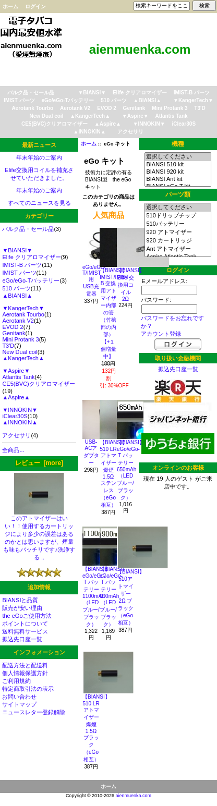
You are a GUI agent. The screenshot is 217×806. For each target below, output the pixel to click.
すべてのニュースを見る (39, 203)
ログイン (35, 6)
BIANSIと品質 (20, 600)
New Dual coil (46, 116)
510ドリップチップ (177, 216)
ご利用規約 (16, 681)
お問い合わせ (19, 696)
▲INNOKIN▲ (90, 132)
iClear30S (184, 124)
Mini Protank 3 (169, 108)
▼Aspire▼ (135, 116)
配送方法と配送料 (25, 665)
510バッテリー (177, 224)
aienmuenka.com (134, 795)
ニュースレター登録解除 (33, 712)
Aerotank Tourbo (32, 108)
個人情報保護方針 (25, 673)
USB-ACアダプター (91, 452)
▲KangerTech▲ (90, 116)
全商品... (13, 450)
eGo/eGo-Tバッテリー (67, 100)
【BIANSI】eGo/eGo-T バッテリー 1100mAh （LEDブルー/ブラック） (96, 596)
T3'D (199, 108)
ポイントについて (25, 623)
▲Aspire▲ (107, 124)
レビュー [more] (39, 463)
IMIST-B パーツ (192, 92)
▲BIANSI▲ (148, 100)
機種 (178, 144)
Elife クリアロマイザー (140, 92)
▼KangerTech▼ (193, 100)
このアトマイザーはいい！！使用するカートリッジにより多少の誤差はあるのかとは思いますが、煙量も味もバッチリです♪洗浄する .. (39, 534)
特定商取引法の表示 (28, 689)
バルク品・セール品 (30, 92)
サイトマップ (19, 704)
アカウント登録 (161, 334)
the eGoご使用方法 (26, 616)
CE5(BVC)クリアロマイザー (54, 124)
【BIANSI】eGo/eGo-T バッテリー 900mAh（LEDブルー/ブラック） (113, 596)
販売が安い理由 (22, 608)
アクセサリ (130, 132)
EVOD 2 (106, 108)
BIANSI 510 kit (177, 164)
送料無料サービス (25, 631)
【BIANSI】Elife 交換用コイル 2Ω (130, 284)
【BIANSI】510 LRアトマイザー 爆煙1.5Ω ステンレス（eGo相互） (113, 473)
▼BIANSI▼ (92, 92)
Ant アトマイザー (177, 249)
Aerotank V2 (75, 108)
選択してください (177, 157)
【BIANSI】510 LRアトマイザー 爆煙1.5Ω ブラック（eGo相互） (96, 728)
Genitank (134, 108)
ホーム (10, 6)
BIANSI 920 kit (177, 172)
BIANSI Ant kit (177, 179)
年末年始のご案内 (39, 157)
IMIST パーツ (19, 100)
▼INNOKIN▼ (149, 124)
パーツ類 (177, 194)
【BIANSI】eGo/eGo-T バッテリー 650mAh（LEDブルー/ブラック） (130, 469)
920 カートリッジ (177, 241)
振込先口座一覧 (22, 639)
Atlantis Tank (171, 116)
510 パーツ (113, 100)
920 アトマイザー (177, 232)
